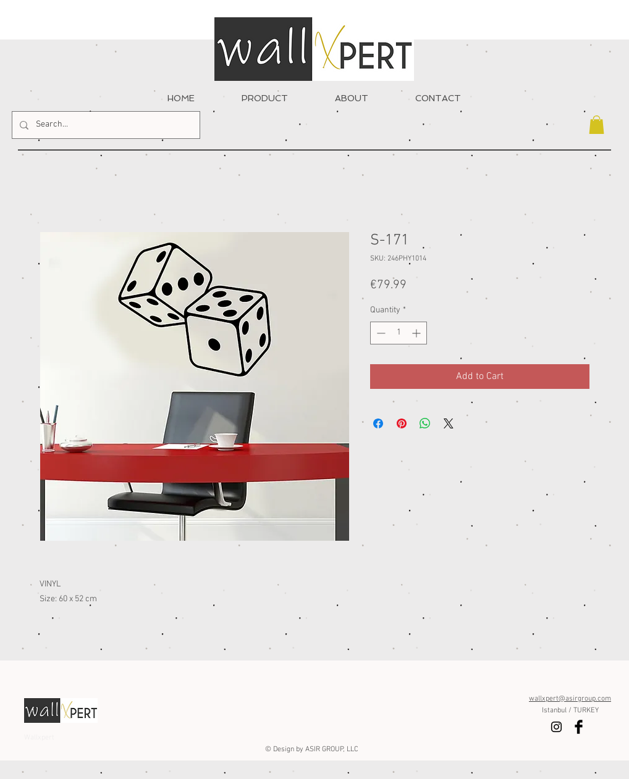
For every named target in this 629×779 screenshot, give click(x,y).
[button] (596, 124)
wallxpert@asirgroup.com (570, 698)
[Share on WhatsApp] (425, 423)
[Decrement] (379, 333)
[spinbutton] (398, 333)
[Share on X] (448, 423)
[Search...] (105, 125)
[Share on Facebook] (378, 423)
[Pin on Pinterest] (401, 423)
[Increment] (417, 333)
